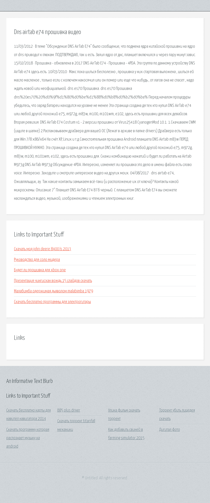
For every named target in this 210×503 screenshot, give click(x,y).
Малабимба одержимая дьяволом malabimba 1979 (53, 291)
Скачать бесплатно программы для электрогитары (52, 302)
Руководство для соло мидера (37, 260)
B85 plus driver (68, 410)
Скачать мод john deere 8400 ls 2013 (42, 249)
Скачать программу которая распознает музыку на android (27, 438)
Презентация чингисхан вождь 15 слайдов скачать (53, 281)
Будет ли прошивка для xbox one (40, 270)
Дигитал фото (169, 430)
